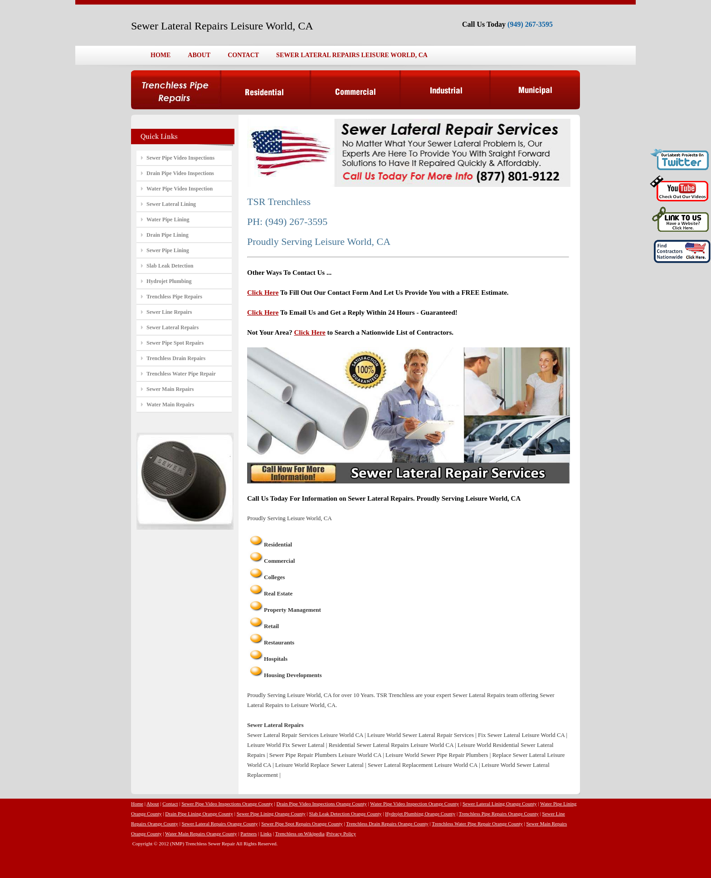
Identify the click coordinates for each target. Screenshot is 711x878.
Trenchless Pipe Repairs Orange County (499, 813)
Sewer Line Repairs (169, 312)
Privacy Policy (341, 833)
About (152, 803)
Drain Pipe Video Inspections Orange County (322, 803)
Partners (248, 833)
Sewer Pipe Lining (167, 250)
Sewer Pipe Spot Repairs (175, 343)
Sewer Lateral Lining (171, 204)
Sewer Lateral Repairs (172, 327)
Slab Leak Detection (169, 266)
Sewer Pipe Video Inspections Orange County (227, 803)
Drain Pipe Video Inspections (180, 173)
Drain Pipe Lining (167, 235)
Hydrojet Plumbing (168, 281)
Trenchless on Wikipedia (300, 833)
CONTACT (243, 55)
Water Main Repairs (170, 404)
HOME (160, 55)
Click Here (262, 292)
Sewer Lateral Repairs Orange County (220, 823)
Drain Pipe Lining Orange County (199, 813)
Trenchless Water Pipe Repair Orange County (477, 823)
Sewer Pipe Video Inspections (180, 158)
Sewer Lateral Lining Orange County (500, 803)
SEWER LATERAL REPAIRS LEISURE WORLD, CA (352, 55)
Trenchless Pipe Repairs (174, 296)
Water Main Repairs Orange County (201, 833)
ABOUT (199, 55)
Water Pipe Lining (167, 219)
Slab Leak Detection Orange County (345, 813)
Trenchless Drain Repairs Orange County (387, 823)
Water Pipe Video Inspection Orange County (414, 803)
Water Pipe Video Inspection (179, 188)
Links (266, 833)
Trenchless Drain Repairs (175, 358)
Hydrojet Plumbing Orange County (420, 813)
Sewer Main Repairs (170, 389)
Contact (170, 803)
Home (137, 803)
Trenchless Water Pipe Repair (181, 374)
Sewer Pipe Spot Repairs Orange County (301, 823)
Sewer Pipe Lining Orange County (271, 813)
